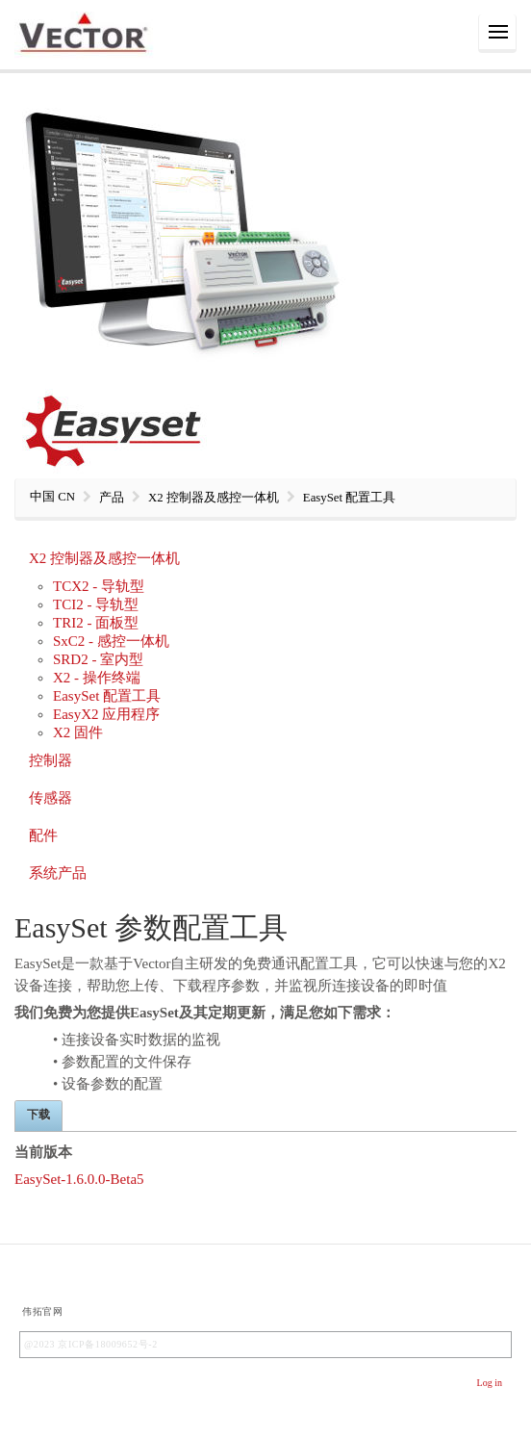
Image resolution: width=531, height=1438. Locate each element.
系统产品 (58, 873)
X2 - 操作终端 (96, 677)
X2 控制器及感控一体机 (104, 558)
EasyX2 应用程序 (106, 714)
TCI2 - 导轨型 (96, 604)
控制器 (50, 760)
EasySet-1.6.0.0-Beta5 (79, 1179)
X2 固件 (78, 732)
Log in (489, 1382)
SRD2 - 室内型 (98, 659)
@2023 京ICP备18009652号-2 (91, 1344)
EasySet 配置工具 (107, 696)
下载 (38, 1114)
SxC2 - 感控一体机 (111, 641)
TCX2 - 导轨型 (98, 586)
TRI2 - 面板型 (96, 622)
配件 (43, 835)
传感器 (50, 798)
